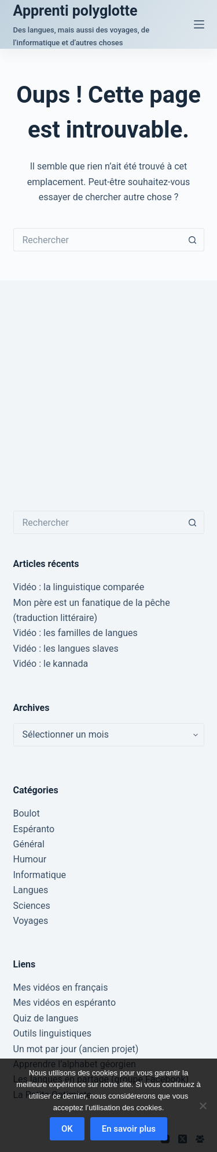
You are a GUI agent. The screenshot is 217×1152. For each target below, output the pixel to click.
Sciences (31, 905)
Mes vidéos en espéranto (64, 1002)
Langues (31, 889)
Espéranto (34, 829)
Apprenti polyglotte (75, 10)
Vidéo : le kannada (51, 663)
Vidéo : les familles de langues (75, 632)
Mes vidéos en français (60, 987)
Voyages (31, 920)
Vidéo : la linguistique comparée (79, 587)
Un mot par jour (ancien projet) (76, 1049)
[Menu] (199, 24)
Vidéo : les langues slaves (66, 648)
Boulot (26, 813)
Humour (30, 859)
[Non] (202, 1105)
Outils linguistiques (52, 1033)
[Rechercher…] (97, 239)
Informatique (40, 874)
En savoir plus (129, 1129)
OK (67, 1129)
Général (29, 844)
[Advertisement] (108, 395)
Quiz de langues (46, 1018)
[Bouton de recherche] (192, 239)
